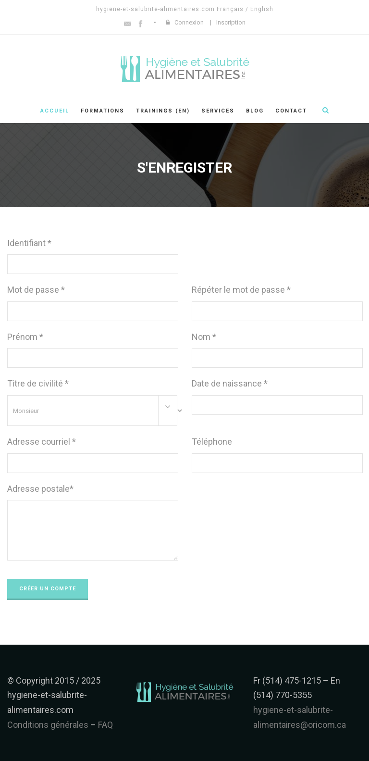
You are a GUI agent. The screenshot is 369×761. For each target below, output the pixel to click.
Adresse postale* (40, 489)
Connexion (189, 22)
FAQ (105, 725)
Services (217, 111)
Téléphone (212, 442)
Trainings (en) (163, 111)
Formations (102, 111)
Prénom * (25, 337)
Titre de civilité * (38, 383)
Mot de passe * (36, 290)
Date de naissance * (230, 383)
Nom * (204, 337)
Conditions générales (47, 725)
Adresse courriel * (41, 442)
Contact (291, 111)
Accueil (54, 111)
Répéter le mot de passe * (241, 290)
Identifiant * (29, 243)
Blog (255, 111)
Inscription (231, 22)
